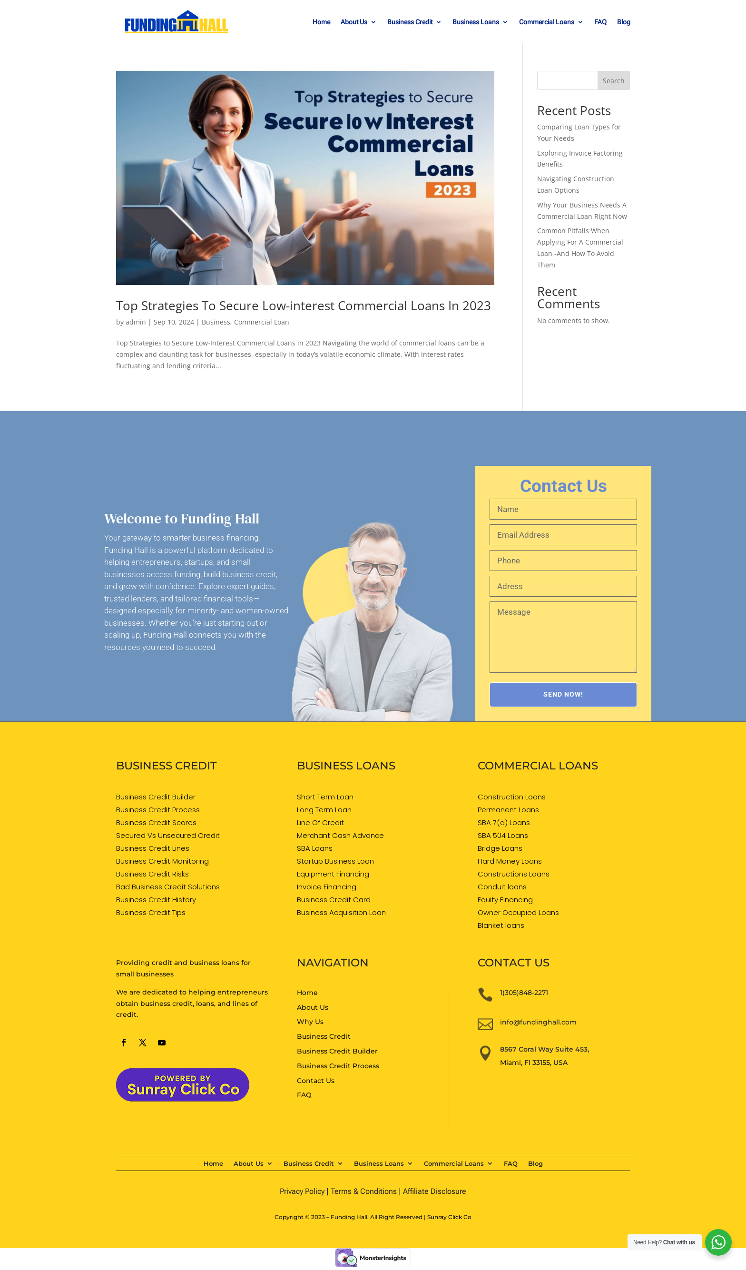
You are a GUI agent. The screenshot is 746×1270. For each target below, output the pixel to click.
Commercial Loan (261, 321)
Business (216, 321)
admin (136, 321)
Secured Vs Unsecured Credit (168, 835)
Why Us (310, 1021)
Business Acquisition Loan (341, 912)
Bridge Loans (500, 848)
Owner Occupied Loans (518, 912)
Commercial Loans (546, 22)
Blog (623, 22)
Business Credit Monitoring (162, 861)
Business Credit (409, 22)
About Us (354, 22)
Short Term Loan (325, 797)
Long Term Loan (324, 810)
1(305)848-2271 (524, 992)
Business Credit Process (158, 810)
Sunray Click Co (449, 1217)
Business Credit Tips (151, 912)
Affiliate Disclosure (434, 1191)
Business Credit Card (334, 900)
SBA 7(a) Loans (504, 822)
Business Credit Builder (156, 797)
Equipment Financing (333, 874)
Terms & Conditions (364, 1191)
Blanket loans (501, 925)
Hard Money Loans (510, 861)
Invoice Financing (326, 887)
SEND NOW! (563, 694)
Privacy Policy (302, 1191)
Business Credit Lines (152, 848)
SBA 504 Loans (503, 835)
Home (321, 22)
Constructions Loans (514, 874)
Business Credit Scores (156, 822)
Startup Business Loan (335, 861)
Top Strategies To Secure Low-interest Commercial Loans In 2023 (303, 305)
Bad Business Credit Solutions (168, 887)
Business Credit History (156, 900)
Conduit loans (502, 887)
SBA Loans (315, 848)
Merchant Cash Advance (340, 835)
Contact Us (315, 1080)
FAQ (600, 22)
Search (614, 80)
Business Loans (475, 22)
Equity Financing (505, 900)
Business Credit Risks (152, 874)
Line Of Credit (320, 822)
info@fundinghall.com (538, 1022)
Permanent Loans (508, 810)
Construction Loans (512, 797)
